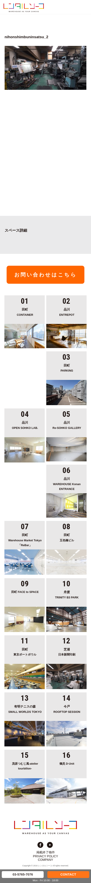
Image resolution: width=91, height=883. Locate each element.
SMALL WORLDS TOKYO (25, 708)
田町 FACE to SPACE (25, 592)
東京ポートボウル (25, 651)
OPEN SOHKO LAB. (25, 425)
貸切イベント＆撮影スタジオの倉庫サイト (23, 7)
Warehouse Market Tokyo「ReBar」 (25, 540)
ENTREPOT (67, 311)
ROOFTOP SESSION (67, 708)
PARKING (67, 367)
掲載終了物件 (45, 852)
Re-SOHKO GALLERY (67, 425)
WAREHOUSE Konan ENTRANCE (67, 483)
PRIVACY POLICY (45, 856)
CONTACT (68, 874)
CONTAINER (25, 311)
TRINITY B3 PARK (67, 594)
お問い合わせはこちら (45, 275)
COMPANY (45, 859)
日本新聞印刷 (67, 651)
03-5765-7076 (23, 874)
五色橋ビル (67, 537)
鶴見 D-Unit (66, 763)
